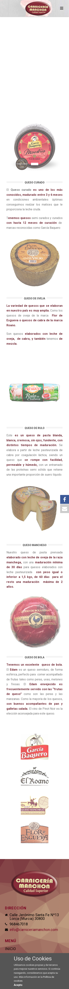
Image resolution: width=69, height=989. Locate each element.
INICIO (10, 949)
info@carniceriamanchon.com (34, 929)
